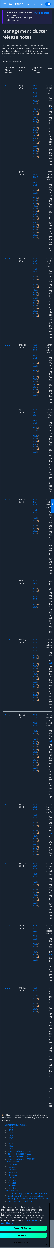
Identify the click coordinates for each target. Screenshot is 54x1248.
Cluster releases (12, 1161)
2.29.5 (10, 1130)
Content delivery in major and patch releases (28, 1193)
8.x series (12, 1180)
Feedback (52, 506)
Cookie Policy (32, 1238)
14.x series (12, 1172)
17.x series (12, 1164)
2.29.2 (10, 1138)
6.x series (12, 1185)
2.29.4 (10, 1132)
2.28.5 (10, 1146)
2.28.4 (10, 1148)
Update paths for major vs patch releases (26, 1196)
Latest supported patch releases (22, 1201)
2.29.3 (10, 1135)
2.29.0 (10, 1143)
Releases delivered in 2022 (19, 1156)
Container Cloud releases (16, 1124)
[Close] (46, 1225)
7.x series (12, 1182)
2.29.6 (10, 1127)
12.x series (12, 1175)
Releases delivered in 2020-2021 (22, 1159)
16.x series (12, 1167)
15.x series (12, 1169)
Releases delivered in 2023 (19, 1153)
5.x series (12, 1188)
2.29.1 (10, 1140)
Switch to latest (41, 13)
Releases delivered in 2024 (19, 1151)
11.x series (12, 1177)
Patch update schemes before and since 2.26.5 (29, 1198)
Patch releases (11, 1190)
